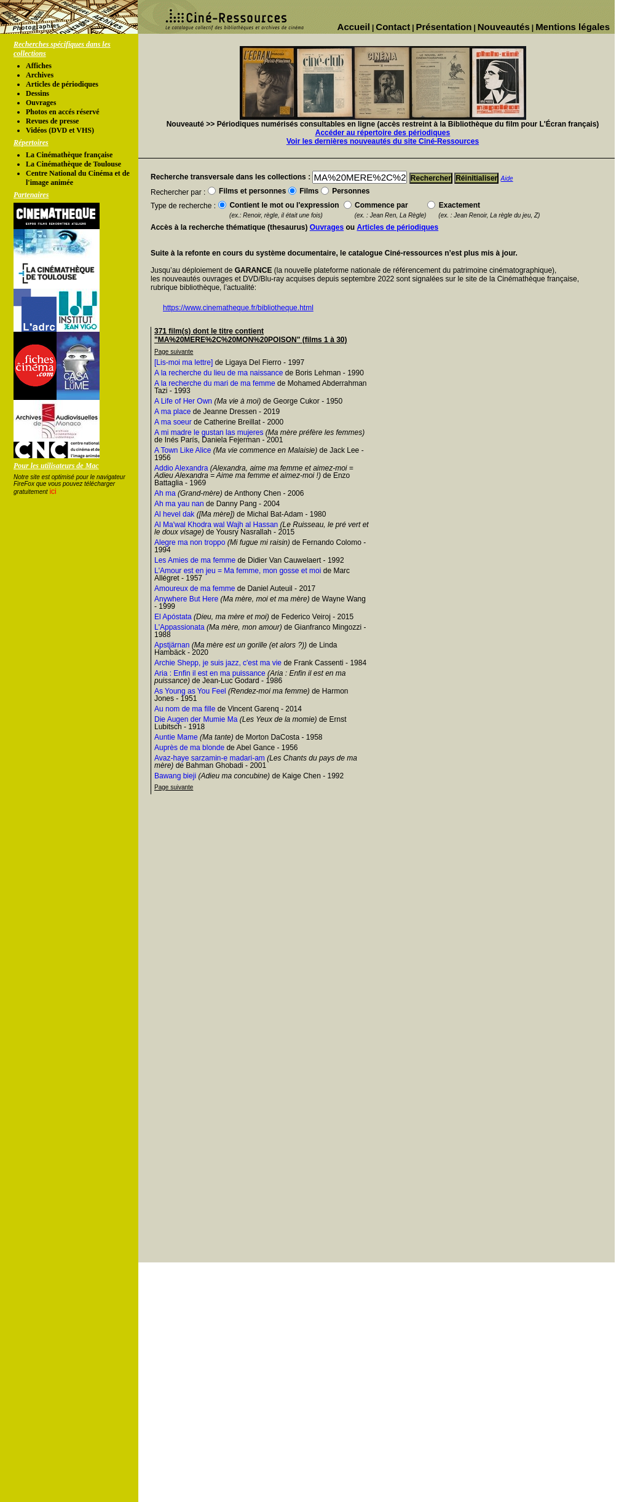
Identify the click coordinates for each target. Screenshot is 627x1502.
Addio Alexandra (181, 468)
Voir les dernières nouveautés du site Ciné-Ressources (382, 141)
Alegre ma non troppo (189, 542)
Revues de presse (52, 121)
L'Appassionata (179, 627)
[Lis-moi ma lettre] (183, 362)
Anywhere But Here (186, 599)
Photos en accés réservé (63, 112)
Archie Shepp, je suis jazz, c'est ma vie (218, 663)
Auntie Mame (176, 737)
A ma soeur (173, 422)
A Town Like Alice (182, 450)
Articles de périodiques (62, 84)
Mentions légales (572, 27)
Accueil (353, 27)
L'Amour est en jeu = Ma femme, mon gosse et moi (237, 570)
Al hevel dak (174, 514)
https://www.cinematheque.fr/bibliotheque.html (238, 307)
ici (52, 491)
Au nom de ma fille (184, 709)
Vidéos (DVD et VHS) (60, 130)
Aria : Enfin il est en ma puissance (210, 673)
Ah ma (165, 493)
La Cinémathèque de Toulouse (73, 164)
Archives (39, 75)
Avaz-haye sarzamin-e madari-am (209, 758)
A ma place (172, 411)
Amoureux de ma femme (194, 588)
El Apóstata (173, 616)
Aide (507, 178)
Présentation (444, 27)
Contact (393, 27)
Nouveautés (504, 27)
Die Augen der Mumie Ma (195, 719)
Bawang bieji (175, 776)
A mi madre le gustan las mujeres (208, 432)
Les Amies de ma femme (194, 560)
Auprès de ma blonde (189, 747)
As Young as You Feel (190, 691)
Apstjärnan (171, 645)
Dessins (37, 93)
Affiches (39, 65)
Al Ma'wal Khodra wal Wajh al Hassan (216, 524)
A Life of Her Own (183, 401)
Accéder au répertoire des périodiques (382, 132)
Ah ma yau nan (179, 503)
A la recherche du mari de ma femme (214, 383)
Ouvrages (41, 102)
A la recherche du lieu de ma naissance (218, 373)
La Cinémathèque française (69, 155)
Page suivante (173, 351)
